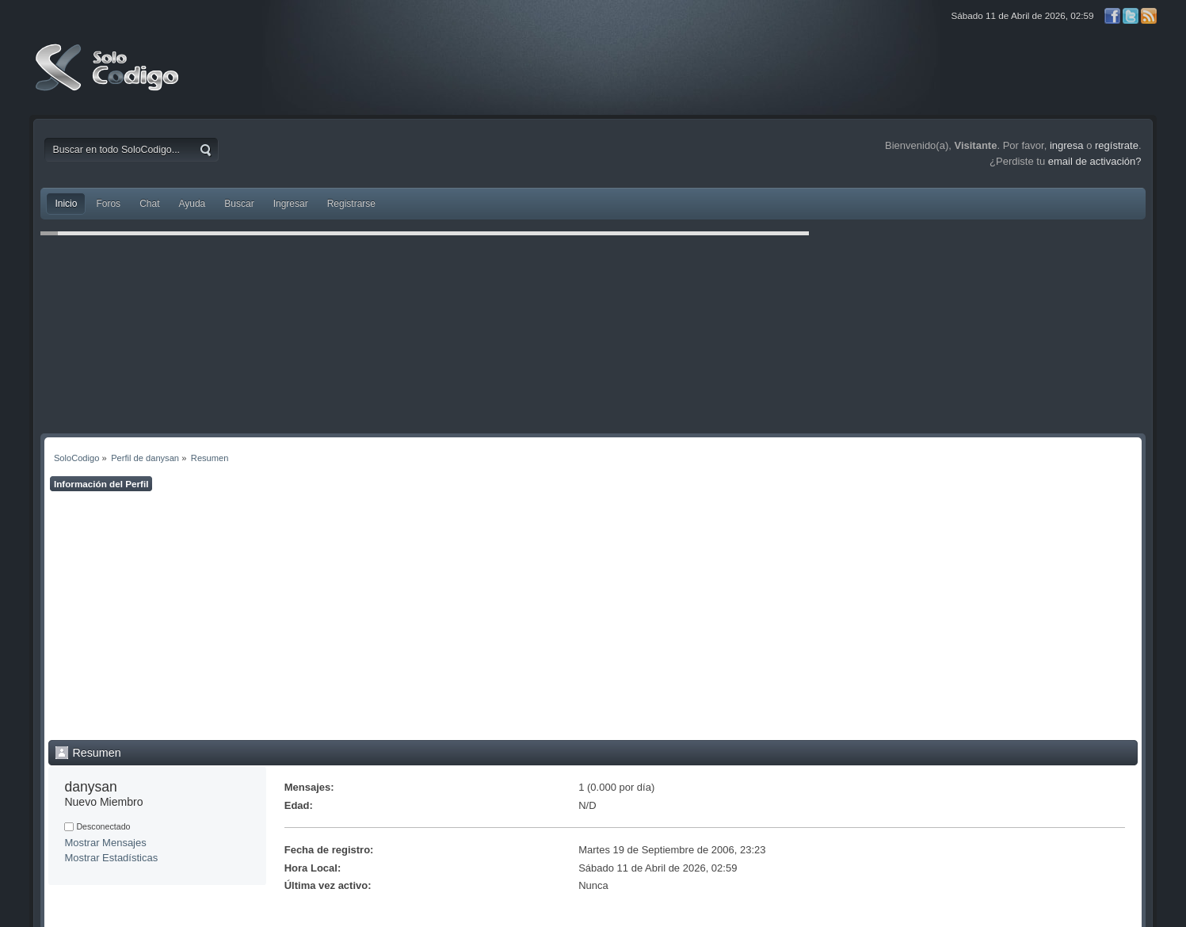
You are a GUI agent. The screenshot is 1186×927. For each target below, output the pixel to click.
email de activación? (1095, 161)
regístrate (1116, 145)
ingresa (1067, 145)
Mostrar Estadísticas (111, 858)
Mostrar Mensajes (105, 843)
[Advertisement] (592, 616)
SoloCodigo (108, 79)
